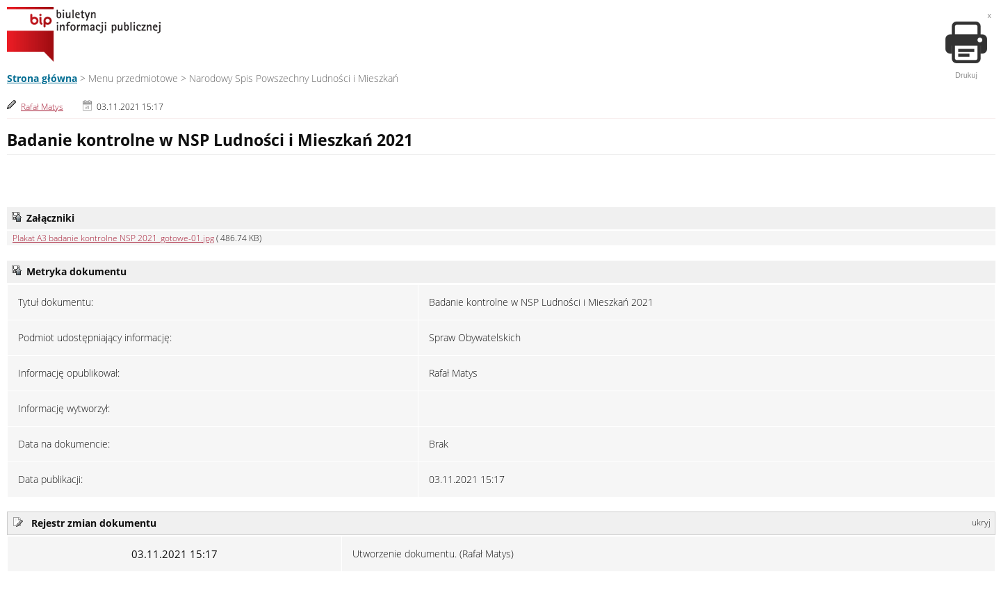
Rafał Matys (42, 107)
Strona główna (42, 78)
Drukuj (966, 50)
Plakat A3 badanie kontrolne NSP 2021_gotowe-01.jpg (113, 238)
